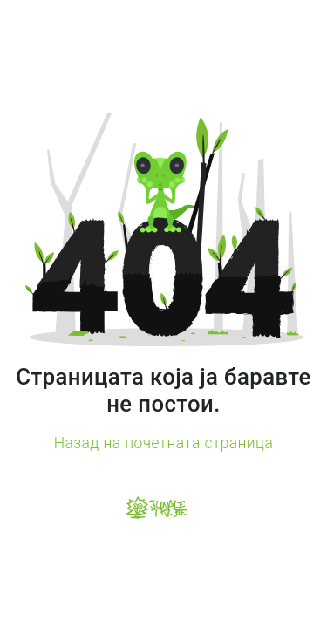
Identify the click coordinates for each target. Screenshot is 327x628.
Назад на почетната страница (164, 443)
